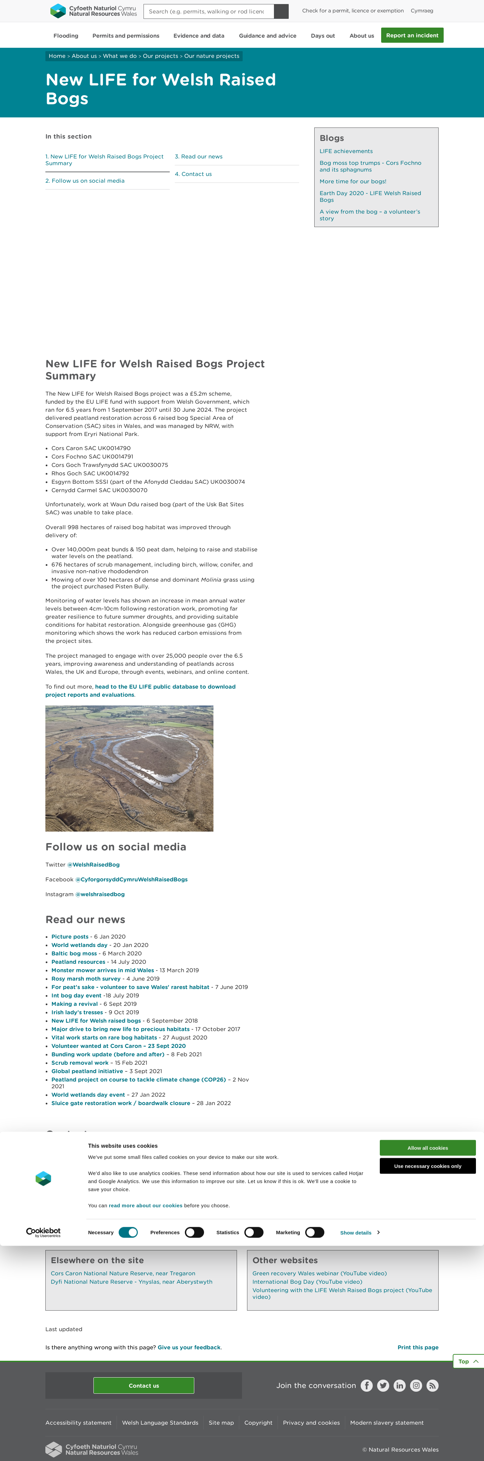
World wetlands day (79, 945)
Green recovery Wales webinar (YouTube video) (319, 1273)
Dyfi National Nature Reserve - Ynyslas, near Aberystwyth (131, 1281)
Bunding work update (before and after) (108, 1054)
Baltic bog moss (74, 953)
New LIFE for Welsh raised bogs (96, 1020)
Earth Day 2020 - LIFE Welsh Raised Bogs (370, 196)
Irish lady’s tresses (77, 1012)
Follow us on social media (88, 180)
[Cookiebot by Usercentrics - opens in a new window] (43, 1448)
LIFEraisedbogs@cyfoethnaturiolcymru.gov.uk (110, 1160)
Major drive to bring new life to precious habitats (120, 1029)
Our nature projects (211, 55)
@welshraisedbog (100, 894)
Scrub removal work (80, 1062)
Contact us (197, 174)
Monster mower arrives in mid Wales (102, 970)
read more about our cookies (146, 1420)
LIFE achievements (346, 151)
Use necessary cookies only (427, 1381)
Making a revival (74, 1003)
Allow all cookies (428, 1363)
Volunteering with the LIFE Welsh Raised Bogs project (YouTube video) (342, 1293)
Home (57, 55)
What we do (120, 55)
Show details (356, 1448)
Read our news (202, 156)
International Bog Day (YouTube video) (307, 1281)
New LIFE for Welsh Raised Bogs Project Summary (104, 160)
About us (84, 55)
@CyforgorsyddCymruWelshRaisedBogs (131, 879)
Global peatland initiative (87, 1071)
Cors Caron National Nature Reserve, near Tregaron (123, 1273)
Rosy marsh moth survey (86, 978)
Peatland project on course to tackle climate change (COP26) (138, 1079)
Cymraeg (422, 10)
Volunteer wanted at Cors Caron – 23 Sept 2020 (118, 1046)
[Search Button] (281, 11)
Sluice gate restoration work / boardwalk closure (120, 1103)
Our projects (160, 55)
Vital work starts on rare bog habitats (104, 1037)
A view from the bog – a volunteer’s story (370, 215)
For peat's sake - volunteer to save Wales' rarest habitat (130, 987)
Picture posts (69, 936)
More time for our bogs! (353, 181)
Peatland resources (78, 961)
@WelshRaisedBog (93, 864)
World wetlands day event (88, 1094)
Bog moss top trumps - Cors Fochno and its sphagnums (370, 166)
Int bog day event (76, 995)
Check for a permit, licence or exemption (353, 10)
